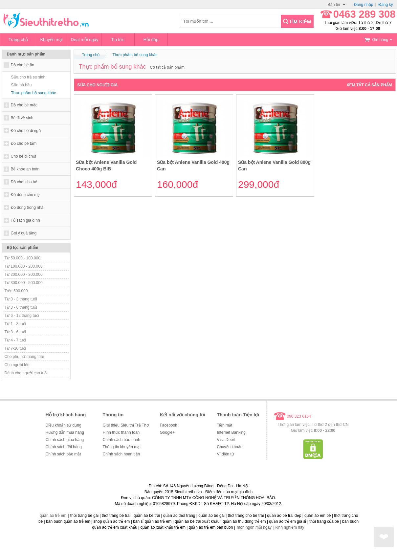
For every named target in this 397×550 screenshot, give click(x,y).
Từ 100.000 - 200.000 (24, 266)
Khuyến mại (51, 39)
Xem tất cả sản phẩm (369, 85)
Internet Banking (231, 432)
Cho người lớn (17, 365)
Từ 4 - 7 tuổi (15, 340)
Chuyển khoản (230, 447)
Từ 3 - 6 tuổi (15, 332)
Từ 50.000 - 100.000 (22, 258)
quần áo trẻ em (53, 515)
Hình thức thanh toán (121, 432)
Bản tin (336, 4)
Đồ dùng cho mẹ (25, 194)
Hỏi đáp (151, 39)
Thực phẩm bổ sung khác (33, 93)
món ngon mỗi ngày (254, 527)
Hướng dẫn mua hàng (65, 432)
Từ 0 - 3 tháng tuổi (21, 299)
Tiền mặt (224, 425)
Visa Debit (226, 439)
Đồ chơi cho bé (24, 182)
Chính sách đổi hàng (64, 447)
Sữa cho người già (97, 85)
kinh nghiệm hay (290, 527)
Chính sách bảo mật (63, 454)
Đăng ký (385, 4)
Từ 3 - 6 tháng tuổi (21, 307)
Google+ (167, 432)
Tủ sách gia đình (25, 220)
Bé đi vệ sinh (22, 118)
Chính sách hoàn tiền (121, 454)
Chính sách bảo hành (121, 439)
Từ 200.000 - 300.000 (24, 274)
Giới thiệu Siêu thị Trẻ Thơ (126, 425)
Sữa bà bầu (21, 85)
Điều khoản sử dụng (63, 425)
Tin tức (117, 39)
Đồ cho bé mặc (24, 105)
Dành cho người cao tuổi (26, 373)
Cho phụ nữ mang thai (24, 356)
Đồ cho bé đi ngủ (26, 130)
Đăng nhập (363, 4)
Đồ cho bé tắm (24, 143)
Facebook (168, 425)
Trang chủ (18, 39)
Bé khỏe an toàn (25, 169)
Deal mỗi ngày (85, 39)
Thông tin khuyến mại (122, 447)
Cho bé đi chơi (23, 156)
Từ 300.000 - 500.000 (24, 282)
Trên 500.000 (16, 291)
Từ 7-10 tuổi (15, 348)
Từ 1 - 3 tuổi (15, 323)
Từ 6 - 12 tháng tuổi (22, 315)
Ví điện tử (225, 454)
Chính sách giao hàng (65, 439)
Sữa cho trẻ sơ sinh (28, 77)
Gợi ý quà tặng (24, 233)
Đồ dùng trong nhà (27, 207)
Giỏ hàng (378, 39)
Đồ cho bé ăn (22, 65)
